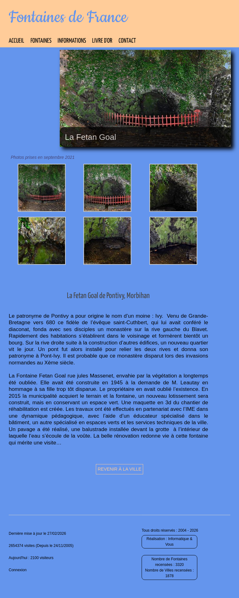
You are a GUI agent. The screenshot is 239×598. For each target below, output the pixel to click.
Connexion (17, 570)
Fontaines (40, 41)
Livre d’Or (102, 41)
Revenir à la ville (120, 469)
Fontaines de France (68, 17)
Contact (127, 41)
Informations (72, 41)
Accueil (16, 41)
